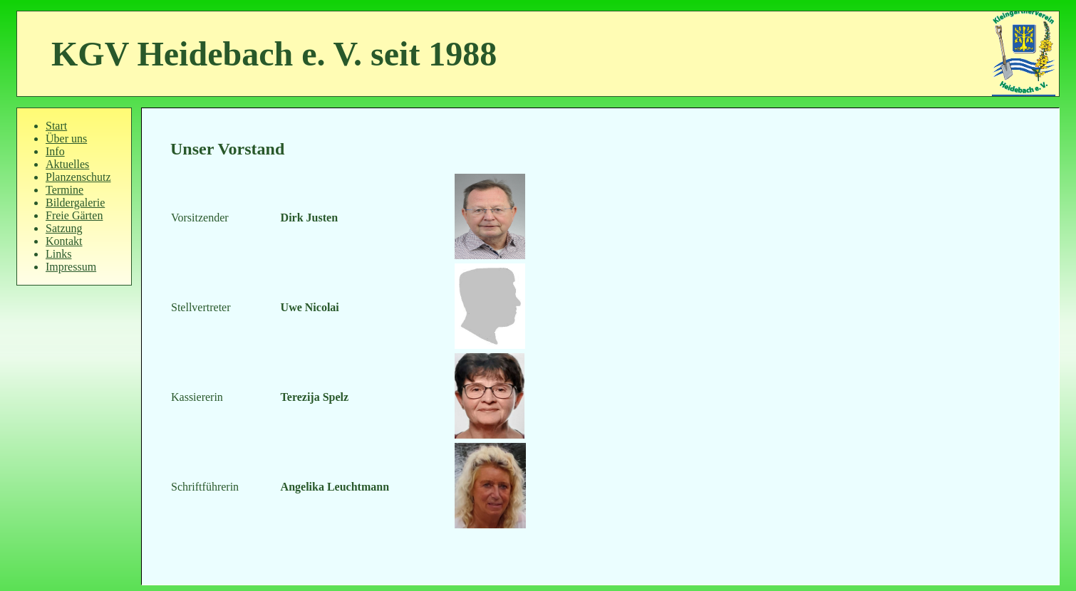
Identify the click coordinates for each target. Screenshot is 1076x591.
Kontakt (64, 241)
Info (55, 151)
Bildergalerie (75, 203)
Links (58, 254)
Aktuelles (67, 164)
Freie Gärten (74, 215)
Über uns (66, 138)
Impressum (71, 267)
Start (56, 126)
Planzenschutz (78, 177)
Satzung (64, 228)
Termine (64, 190)
